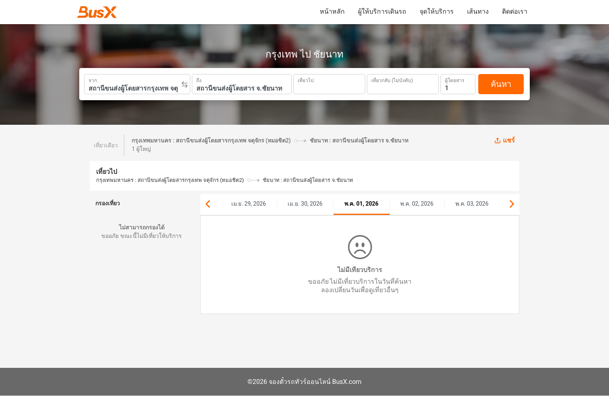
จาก (92, 80)
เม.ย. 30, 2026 (305, 203)
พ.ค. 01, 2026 (361, 203)
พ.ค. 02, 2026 (416, 203)
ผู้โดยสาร (454, 79)
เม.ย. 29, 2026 (248, 203)
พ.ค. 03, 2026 (471, 203)
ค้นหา (501, 84)
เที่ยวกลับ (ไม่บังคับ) (392, 79)
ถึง (199, 80)
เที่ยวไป (306, 80)
